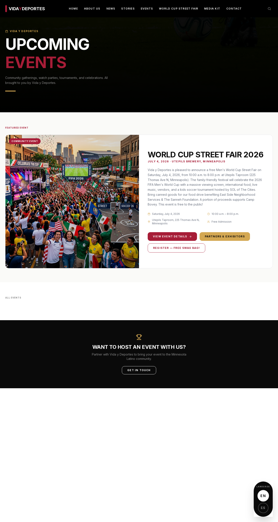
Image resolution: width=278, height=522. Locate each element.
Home (73, 8)
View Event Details (172, 236)
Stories (127, 8)
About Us (92, 8)
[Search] (269, 8)
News (110, 8)
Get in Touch (139, 370)
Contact (234, 8)
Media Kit (212, 8)
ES (263, 508)
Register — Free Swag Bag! (176, 248)
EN (263, 496)
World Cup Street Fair (178, 8)
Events (147, 8)
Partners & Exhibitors (225, 236)
